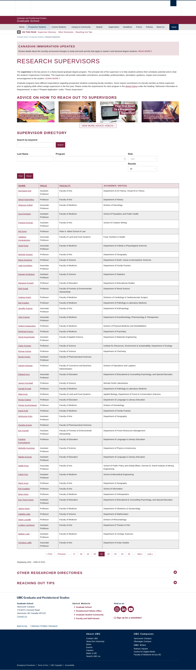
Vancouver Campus (142, 638)
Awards (99, 27)
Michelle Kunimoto (26, 448)
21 (102, 553)
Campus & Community (81, 27)
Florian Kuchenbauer (27, 405)
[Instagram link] (117, 609)
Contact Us (22, 616)
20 (96, 553)
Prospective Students (37, 27)
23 (116, 553)
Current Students (59, 27)
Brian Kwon (23, 494)
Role (130, 154)
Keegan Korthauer (26, 274)
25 (130, 553)
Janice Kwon (24, 508)
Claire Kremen (24, 346)
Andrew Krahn (24, 297)
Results (132, 164)
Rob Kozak (23, 288)
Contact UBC (92, 638)
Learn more (51, 78)
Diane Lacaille (24, 519)
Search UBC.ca (93, 656)
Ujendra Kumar (25, 425)
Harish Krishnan (25, 365)
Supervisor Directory (47, 32)
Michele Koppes (25, 254)
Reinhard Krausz (25, 331)
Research (53, 626)
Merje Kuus (23, 483)
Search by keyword (27, 140)
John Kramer (24, 317)
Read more (144, 51)
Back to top (23, 626)
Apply (174, 27)
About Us (160, 27)
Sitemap (35, 626)
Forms (139, 27)
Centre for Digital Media (144, 651)
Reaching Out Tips (83, 32)
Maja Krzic (23, 394)
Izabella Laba (24, 514)
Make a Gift (91, 653)
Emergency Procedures (26, 665)
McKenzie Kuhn (25, 416)
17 (75, 553)
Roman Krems (24, 351)
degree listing (131, 86)
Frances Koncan (25, 222)
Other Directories (65, 32)
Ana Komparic (24, 214)
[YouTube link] (131, 609)
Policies (149, 27)
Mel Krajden (23, 303)
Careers (89, 650)
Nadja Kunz (23, 465)
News (88, 644)
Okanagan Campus (142, 641)
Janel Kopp (23, 246)
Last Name (22, 154)
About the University (95, 641)
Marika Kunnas (25, 457)
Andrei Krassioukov (27, 326)
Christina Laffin (25, 542)
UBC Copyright (56, 665)
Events (89, 647)
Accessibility (69, 665)
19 (89, 553)
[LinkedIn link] (124, 609)
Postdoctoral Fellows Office (89, 611)
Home (21, 27)
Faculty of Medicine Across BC (147, 654)
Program (60, 154)
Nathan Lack (24, 534)
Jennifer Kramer (25, 308)
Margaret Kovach (26, 283)
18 (82, 553)
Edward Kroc (24, 374)
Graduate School (22, 37)
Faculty (65, 185)
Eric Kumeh (23, 430)
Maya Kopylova (25, 260)
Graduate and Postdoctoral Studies (98, 598)
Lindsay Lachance (26, 525)
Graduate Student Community (90, 615)
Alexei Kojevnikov (26, 199)
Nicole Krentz (24, 357)
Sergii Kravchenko (26, 337)
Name (22, 185)
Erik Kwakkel (24, 489)
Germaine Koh (24, 191)
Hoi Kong (22, 231)
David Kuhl (23, 411)
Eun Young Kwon (26, 500)
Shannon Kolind (25, 205)
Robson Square (141, 648)
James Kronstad (25, 383)
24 (123, 553)
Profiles (43, 626)
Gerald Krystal (24, 388)
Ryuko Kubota (24, 400)
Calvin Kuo (23, 474)
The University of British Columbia (23, 8)
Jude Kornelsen (25, 265)
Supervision (114, 27)
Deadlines (127, 27)
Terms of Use (43, 665)
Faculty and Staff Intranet (87, 618)
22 (109, 553)
